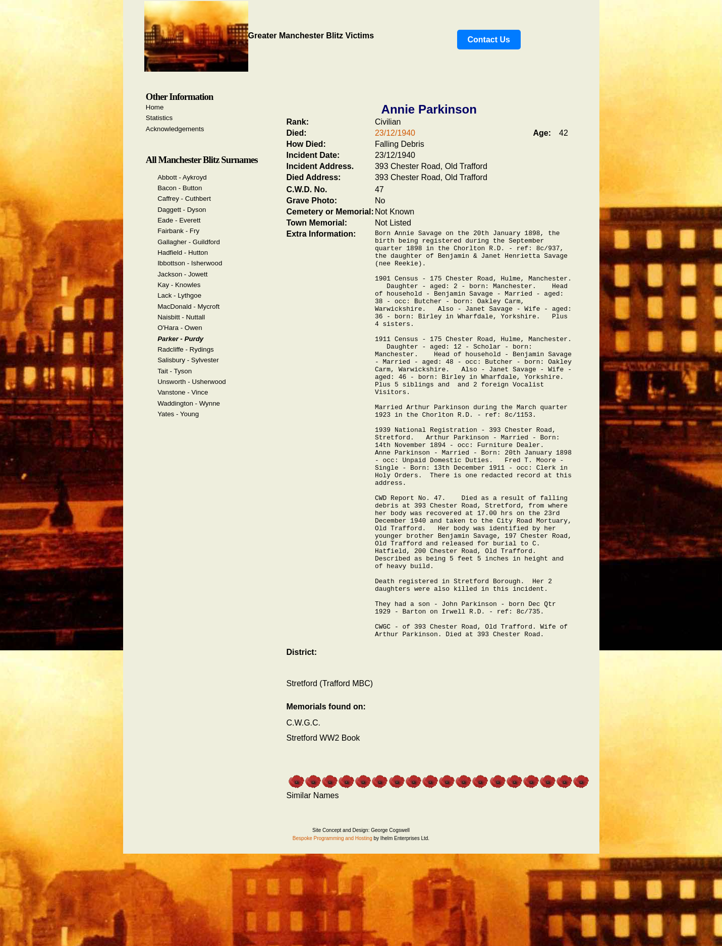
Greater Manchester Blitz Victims (259, 35)
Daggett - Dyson (181, 209)
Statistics (159, 118)
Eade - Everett (178, 220)
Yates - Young (178, 414)
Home (155, 107)
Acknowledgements (175, 129)
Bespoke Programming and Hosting (332, 921)
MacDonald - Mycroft (188, 306)
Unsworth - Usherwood (191, 381)
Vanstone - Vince (182, 392)
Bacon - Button (179, 188)
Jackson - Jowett (182, 274)
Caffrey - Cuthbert (184, 198)
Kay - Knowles (178, 285)
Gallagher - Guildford (188, 242)
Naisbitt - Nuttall (181, 317)
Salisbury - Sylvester (187, 360)
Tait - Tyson (174, 371)
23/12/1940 (395, 133)
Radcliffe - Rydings (185, 349)
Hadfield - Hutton (182, 252)
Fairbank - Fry (178, 231)
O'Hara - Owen (179, 327)
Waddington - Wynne (188, 403)
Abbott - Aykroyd (182, 177)
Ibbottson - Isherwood (189, 263)
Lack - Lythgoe (179, 295)
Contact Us (489, 39)
